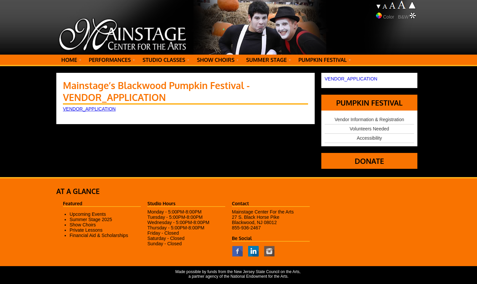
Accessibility (369, 138)
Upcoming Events (88, 214)
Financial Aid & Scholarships (99, 235)
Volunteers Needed (369, 128)
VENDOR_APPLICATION (89, 109)
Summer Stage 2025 (91, 219)
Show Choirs (83, 224)
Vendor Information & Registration (369, 119)
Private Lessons (86, 230)
